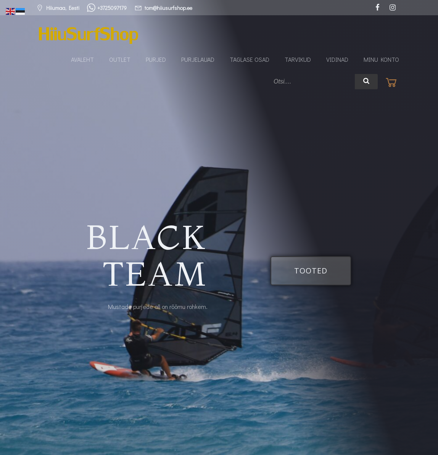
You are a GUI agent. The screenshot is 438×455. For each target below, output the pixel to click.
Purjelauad (197, 59)
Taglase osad (249, 59)
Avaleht (82, 59)
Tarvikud (298, 59)
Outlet (119, 59)
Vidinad (337, 59)
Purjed (156, 59)
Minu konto (381, 59)
